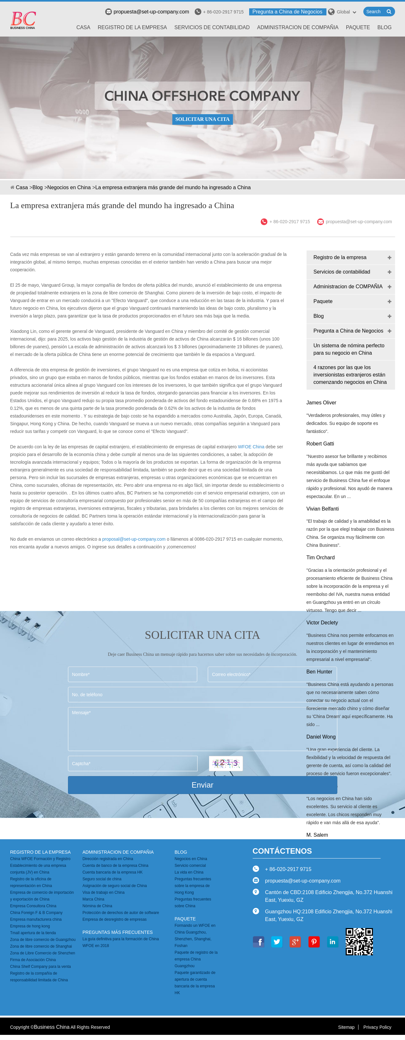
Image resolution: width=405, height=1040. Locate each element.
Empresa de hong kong (30, 926)
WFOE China (251, 446)
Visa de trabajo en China (103, 892)
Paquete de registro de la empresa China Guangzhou (195, 959)
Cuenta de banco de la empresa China (115, 865)
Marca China (93, 899)
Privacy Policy (377, 1027)
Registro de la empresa (132, 27)
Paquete (358, 27)
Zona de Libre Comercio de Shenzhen (42, 953)
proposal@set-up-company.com (134, 539)
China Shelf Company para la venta (40, 966)
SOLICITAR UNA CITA (202, 119)
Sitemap (346, 1027)
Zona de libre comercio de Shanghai (41, 946)
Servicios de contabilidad (212, 27)
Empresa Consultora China (33, 906)
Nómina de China (97, 906)
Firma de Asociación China (33, 960)
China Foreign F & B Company (36, 912)
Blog (384, 27)
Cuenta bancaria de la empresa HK (112, 872)
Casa (83, 27)
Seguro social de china (101, 879)
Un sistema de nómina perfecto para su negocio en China (349, 349)
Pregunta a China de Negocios (287, 11)
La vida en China (188, 872)
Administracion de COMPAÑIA (298, 27)
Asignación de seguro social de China (114, 886)
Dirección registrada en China (107, 859)
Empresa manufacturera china (36, 919)
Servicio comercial (190, 865)
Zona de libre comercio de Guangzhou (43, 939)
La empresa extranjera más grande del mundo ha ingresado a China (173, 187)
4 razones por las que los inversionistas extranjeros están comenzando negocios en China (350, 375)
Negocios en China (69, 187)
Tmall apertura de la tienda (33, 933)
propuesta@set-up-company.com (147, 11)
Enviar (202, 785)
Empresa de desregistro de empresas (114, 919)
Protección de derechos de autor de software (120, 912)
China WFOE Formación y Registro (40, 859)
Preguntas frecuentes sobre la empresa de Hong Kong (192, 886)
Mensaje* (202, 729)
